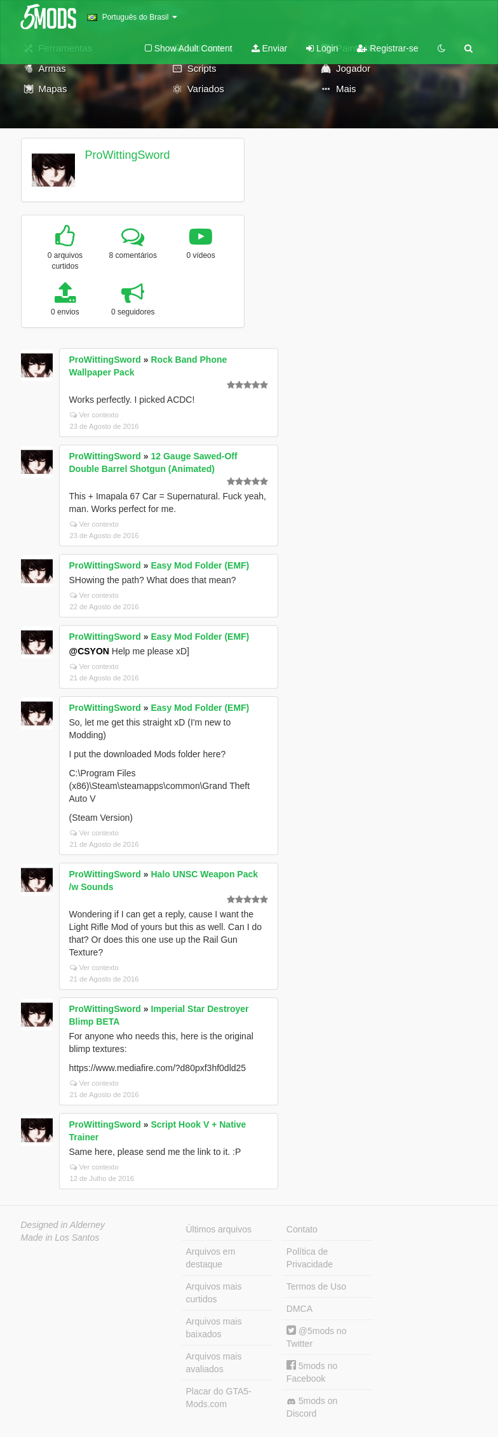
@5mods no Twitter (316, 1337)
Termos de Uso (316, 1286)
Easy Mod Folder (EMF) (200, 565)
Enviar (270, 48)
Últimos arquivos (219, 1229)
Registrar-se (387, 48)
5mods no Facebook (311, 1372)
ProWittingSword (127, 155)
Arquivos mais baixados (214, 1327)
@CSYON (89, 651)
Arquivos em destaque (211, 1257)
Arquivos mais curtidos (214, 1292)
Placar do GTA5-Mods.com (219, 1397)
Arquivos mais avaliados (214, 1362)
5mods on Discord (311, 1407)
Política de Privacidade (309, 1257)
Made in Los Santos (60, 1237)
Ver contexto (94, 415)
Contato (302, 1229)
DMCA (299, 1309)
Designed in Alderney (63, 1225)
